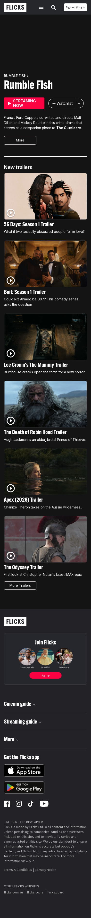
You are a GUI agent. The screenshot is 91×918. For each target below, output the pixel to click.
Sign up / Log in (75, 7)
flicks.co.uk (55, 892)
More (20, 140)
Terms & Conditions (18, 869)
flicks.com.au (13, 892)
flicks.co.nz (35, 892)
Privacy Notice (45, 869)
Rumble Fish (28, 86)
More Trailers (20, 585)
